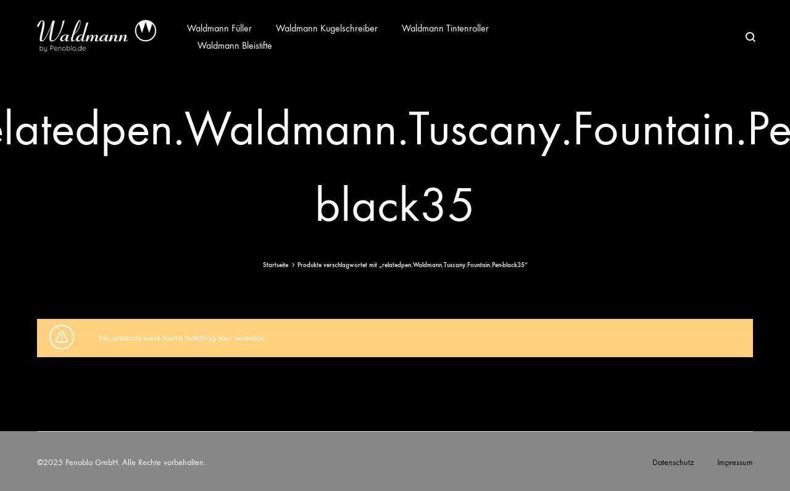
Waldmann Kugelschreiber (327, 28)
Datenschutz (673, 462)
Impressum (735, 462)
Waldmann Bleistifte (235, 45)
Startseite (275, 265)
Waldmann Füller (219, 28)
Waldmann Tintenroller (445, 28)
